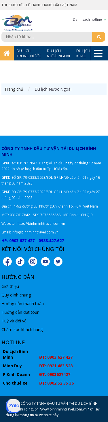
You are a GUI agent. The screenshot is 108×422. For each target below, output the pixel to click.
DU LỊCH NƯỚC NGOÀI (58, 53)
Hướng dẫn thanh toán (22, 303)
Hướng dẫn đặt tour (20, 312)
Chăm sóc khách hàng (22, 329)
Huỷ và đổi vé (13, 321)
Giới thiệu (10, 286)
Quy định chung (16, 295)
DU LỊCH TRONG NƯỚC (29, 53)
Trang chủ (13, 89)
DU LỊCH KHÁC (83, 53)
